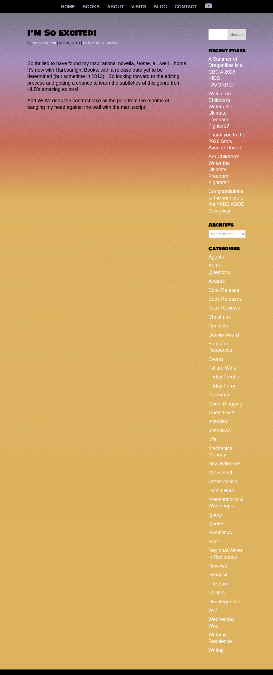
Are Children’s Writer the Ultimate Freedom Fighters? (224, 169)
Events (216, 359)
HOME (68, 7)
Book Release (223, 290)
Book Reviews (224, 308)
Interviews (219, 430)
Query (215, 515)
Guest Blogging (225, 404)
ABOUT (115, 7)
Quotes (216, 523)
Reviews (217, 566)
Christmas (219, 317)
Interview (218, 421)
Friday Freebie (224, 377)
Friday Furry (221, 386)
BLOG (160, 7)
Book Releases (225, 299)
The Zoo (217, 584)
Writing (112, 43)
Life (212, 439)
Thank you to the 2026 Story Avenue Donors (226, 141)
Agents (216, 257)
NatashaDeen (44, 43)
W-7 (213, 610)
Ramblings (220, 532)
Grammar (218, 394)
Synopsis (218, 574)
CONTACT (186, 7)
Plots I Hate (221, 490)
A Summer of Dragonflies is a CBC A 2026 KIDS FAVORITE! (225, 72)
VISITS (138, 7)
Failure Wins (94, 43)
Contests (218, 326)
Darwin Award (223, 335)
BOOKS (91, 7)
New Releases (224, 463)
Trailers (216, 592)
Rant (213, 541)
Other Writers (223, 481)
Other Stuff (220, 472)
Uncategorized (224, 601)
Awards (216, 281)
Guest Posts (221, 412)
